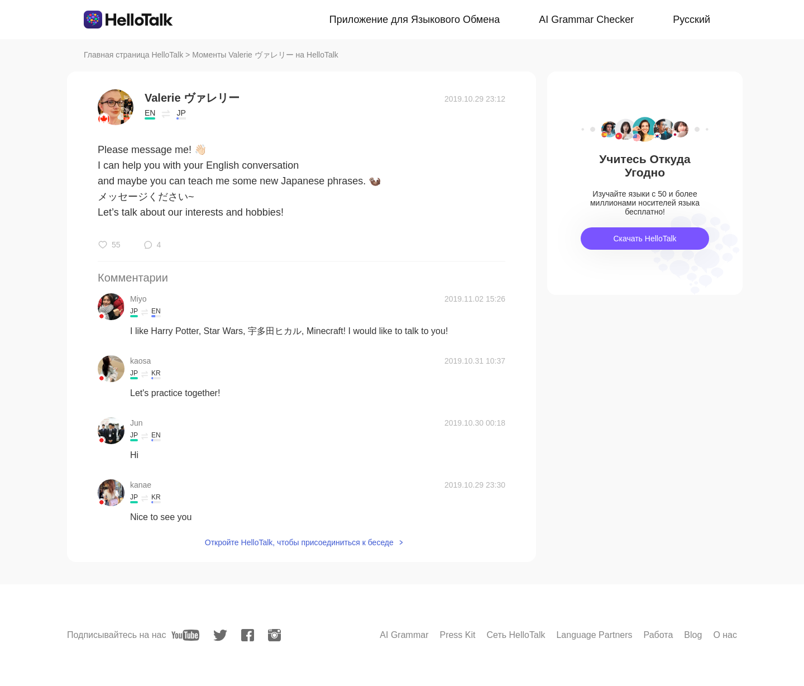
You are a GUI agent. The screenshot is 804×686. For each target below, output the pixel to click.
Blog (693, 635)
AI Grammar (404, 635)
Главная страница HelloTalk (133, 54)
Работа (658, 635)
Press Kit (457, 635)
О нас (725, 635)
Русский (691, 19)
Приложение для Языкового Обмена (414, 19)
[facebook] (247, 635)
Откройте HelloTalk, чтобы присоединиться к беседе (299, 542)
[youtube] (185, 635)
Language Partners (594, 635)
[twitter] (220, 635)
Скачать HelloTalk (644, 238)
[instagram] (274, 635)
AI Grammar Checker (586, 19)
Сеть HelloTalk (515, 635)
